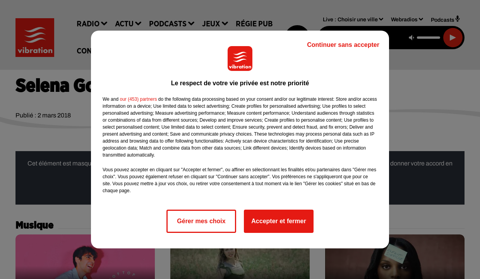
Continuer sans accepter (343, 44)
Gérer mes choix (201, 221)
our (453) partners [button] (138, 99)
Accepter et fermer (278, 221)
